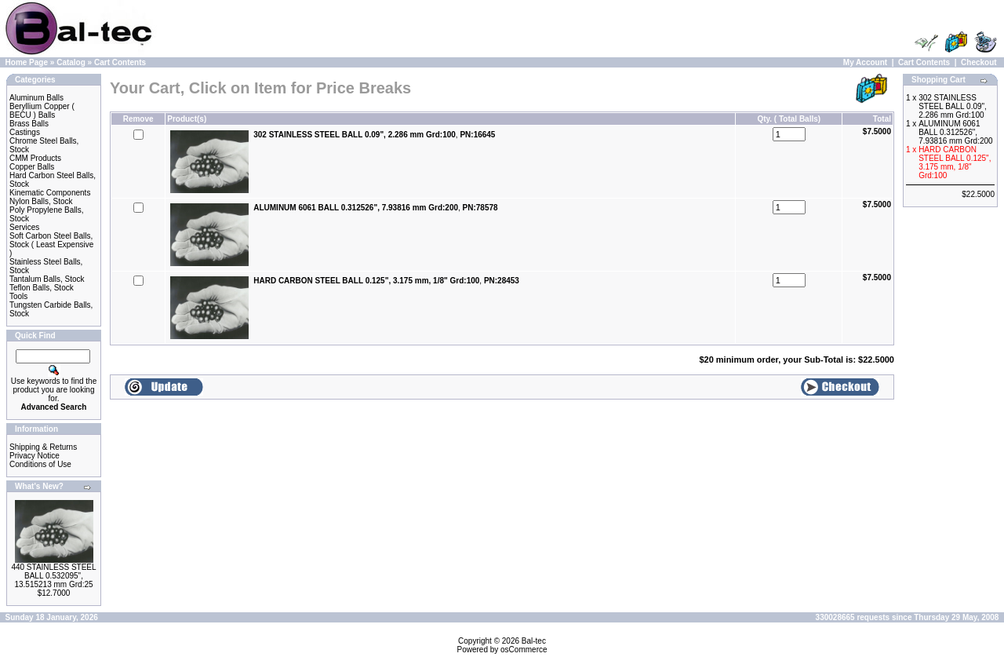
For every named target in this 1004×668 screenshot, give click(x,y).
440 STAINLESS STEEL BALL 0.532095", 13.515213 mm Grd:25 (53, 576)
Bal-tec (534, 641)
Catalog (70, 62)
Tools (18, 296)
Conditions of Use (40, 464)
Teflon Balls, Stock (41, 287)
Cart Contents (120, 62)
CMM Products (35, 158)
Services (24, 227)
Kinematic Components (49, 192)
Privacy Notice (34, 455)
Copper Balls (31, 166)
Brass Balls (29, 123)
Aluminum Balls (36, 97)
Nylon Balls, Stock (41, 201)
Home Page (26, 62)
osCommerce (523, 649)
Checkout (979, 62)
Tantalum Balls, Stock (47, 279)
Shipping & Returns (43, 447)
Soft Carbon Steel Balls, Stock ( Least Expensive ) (51, 244)
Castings (24, 132)
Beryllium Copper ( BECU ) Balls (42, 110)
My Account (865, 62)
